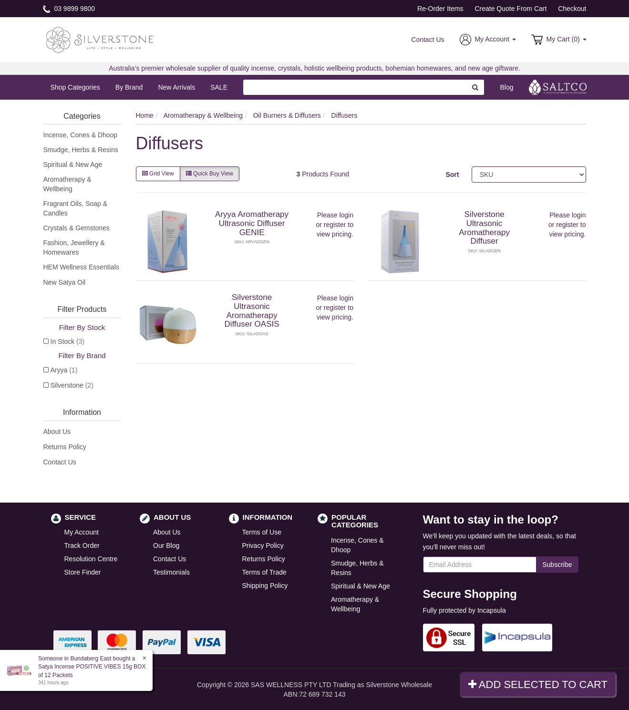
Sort (452, 174)
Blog (506, 87)
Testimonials (171, 572)
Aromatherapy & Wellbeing (67, 184)
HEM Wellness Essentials (81, 267)
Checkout (572, 8)
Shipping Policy (265, 585)
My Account (81, 532)
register (335, 224)
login (346, 215)
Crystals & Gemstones (76, 228)
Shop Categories (75, 87)
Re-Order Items (440, 8)
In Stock (68, 341)
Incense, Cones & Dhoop (80, 135)
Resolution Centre (91, 559)
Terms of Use (261, 532)
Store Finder (82, 572)
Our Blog (166, 545)
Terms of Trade (264, 572)
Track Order (82, 545)
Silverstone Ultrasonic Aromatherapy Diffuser (484, 228)
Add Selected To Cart (538, 684)
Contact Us (427, 39)
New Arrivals (176, 87)
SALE (218, 87)
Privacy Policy (263, 545)
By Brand (129, 87)
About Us (57, 431)
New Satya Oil (64, 282)
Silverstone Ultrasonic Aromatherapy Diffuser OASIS (252, 311)
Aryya (64, 370)
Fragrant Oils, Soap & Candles (75, 208)
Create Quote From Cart (510, 8)
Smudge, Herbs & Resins (80, 150)
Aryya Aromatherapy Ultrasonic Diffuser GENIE (252, 223)
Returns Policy (64, 447)
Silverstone (72, 385)
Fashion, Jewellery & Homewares (74, 247)
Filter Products (81, 309)
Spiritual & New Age (73, 164)
